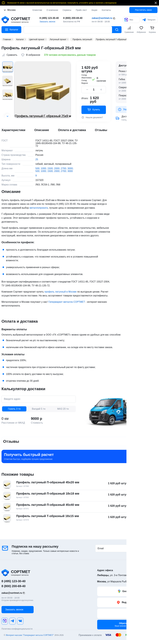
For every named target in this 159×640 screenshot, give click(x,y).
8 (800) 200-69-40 (72, 18)
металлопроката (39, 208)
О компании (52, 10)
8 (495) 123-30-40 (49, 18)
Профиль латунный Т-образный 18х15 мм (47, 516)
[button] (7, 116)
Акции (94, 10)
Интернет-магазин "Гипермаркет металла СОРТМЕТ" (30, 635)
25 (36, 159)
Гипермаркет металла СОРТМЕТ (66, 302)
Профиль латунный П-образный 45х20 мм (47, 482)
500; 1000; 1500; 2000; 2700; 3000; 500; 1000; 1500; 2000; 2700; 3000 (54, 169)
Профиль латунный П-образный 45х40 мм (47, 504)
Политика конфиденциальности (17, 629)
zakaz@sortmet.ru (102, 18)
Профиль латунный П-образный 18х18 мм (47, 493)
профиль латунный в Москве (60, 291)
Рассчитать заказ (143, 10)
